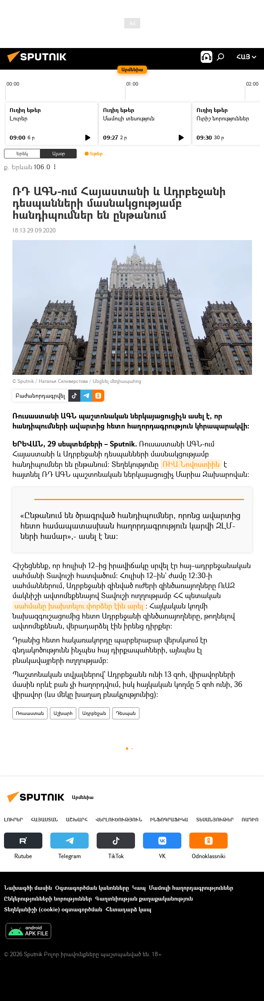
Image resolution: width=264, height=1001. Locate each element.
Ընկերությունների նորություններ (48, 898)
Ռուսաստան (30, 713)
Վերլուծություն (118, 819)
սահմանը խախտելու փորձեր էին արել (78, 606)
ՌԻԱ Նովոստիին (191, 464)
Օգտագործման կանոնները (92, 887)
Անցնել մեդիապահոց (117, 381)
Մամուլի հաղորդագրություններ (191, 887)
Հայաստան (44, 819)
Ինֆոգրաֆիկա (169, 819)
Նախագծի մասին (28, 887)
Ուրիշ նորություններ (223, 118)
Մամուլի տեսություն (129, 118)
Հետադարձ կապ (128, 909)
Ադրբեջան (94, 713)
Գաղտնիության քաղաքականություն (144, 898)
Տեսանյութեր (215, 819)
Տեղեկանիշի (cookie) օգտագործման (53, 909)
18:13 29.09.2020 (34, 230)
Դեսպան (126, 713)
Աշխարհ (63, 713)
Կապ (139, 887)
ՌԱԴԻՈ (250, 819)
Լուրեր (19, 118)
